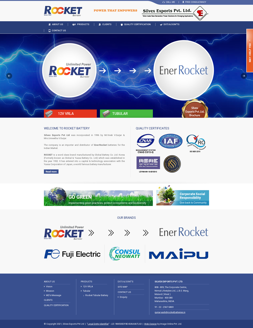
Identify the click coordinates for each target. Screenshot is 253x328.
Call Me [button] (170, 2)
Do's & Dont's (125, 281)
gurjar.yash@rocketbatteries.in (170, 312)
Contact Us (59, 30)
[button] (9, 76)
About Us (57, 24)
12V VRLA (88, 286)
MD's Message (53, 295)
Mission (50, 291)
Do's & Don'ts (171, 24)
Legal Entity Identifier (98, 324)
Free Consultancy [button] (195, 2)
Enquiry (123, 297)
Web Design (150, 324)
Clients (106, 24)
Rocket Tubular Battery (96, 295)
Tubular (86, 291)
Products (83, 24)
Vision (49, 286)
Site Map (122, 287)
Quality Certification (137, 24)
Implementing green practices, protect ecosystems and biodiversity (107, 203)
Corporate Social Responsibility (193, 198)
